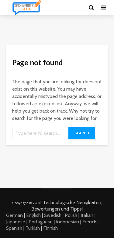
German (14, 215)
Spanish (14, 228)
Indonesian (67, 222)
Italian (87, 215)
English (33, 215)
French (89, 222)
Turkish (33, 228)
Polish (71, 215)
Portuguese (41, 222)
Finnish (50, 228)
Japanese (15, 222)
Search (81, 133)
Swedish (52, 215)
